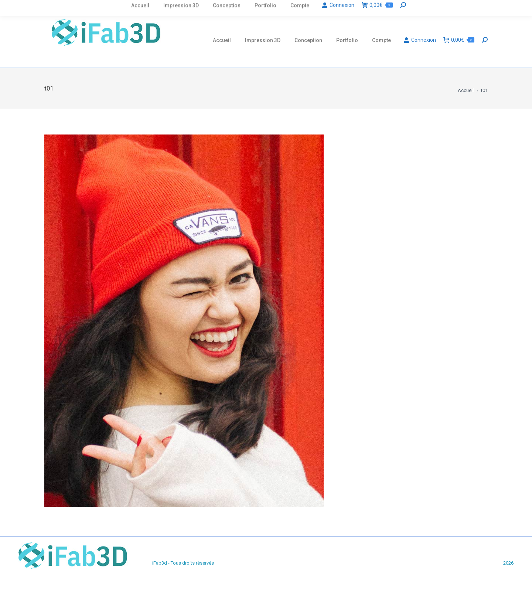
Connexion (419, 40)
